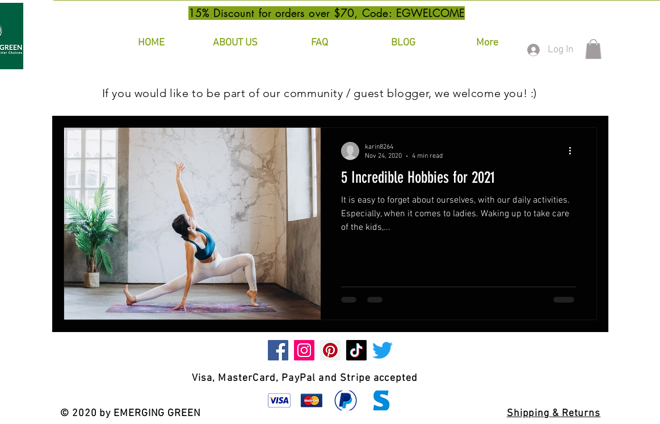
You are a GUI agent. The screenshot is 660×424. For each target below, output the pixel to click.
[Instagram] (304, 350)
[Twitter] (382, 350)
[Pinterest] (330, 350)
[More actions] (574, 151)
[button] (593, 49)
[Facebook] (278, 350)
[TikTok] (356, 350)
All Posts (83, 93)
